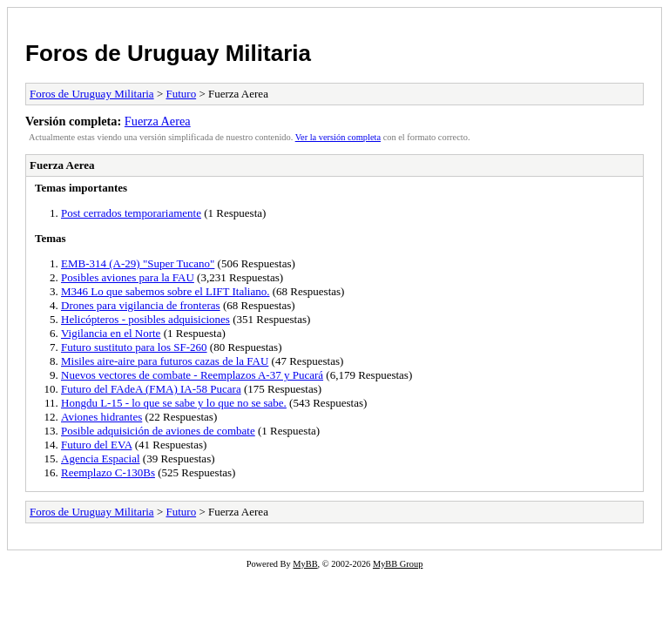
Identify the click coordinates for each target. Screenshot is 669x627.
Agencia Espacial (100, 458)
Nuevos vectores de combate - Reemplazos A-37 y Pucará (192, 374)
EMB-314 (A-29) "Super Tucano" (137, 263)
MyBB (305, 564)
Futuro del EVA (96, 444)
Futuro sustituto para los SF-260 (134, 347)
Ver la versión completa (338, 137)
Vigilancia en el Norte (110, 333)
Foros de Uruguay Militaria (168, 53)
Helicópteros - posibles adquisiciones (145, 319)
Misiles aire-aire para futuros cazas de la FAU (164, 360)
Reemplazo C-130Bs (108, 472)
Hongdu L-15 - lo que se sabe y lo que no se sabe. (174, 402)
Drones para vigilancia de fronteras (140, 305)
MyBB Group (397, 564)
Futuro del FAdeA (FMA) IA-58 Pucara (151, 388)
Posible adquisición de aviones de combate (158, 430)
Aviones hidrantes (101, 416)
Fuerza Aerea (158, 121)
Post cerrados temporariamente (131, 212)
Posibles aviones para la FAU (127, 277)
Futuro (181, 93)
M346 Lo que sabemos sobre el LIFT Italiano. (165, 291)
